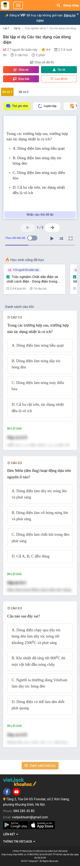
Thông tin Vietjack (19, 841)
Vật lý (17, 28)
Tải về (59, 69)
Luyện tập (47, 106)
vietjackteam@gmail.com (30, 817)
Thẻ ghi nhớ (17, 106)
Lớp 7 (6, 28)
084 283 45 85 (24, 811)
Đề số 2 (24, 92)
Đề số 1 (7, 92)
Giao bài (21, 78)
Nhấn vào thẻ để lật (40, 214)
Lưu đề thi (59, 78)
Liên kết (10, 834)
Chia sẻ (21, 69)
